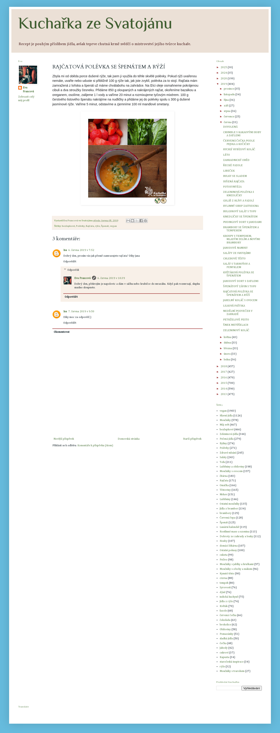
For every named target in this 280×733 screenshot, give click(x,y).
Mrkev (223, 494)
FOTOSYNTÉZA (232, 187)
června (228, 122)
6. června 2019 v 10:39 (111, 278)
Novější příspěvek (63, 439)
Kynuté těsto (227, 573)
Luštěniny (225, 499)
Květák (224, 606)
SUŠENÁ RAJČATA (233, 181)
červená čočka (228, 615)
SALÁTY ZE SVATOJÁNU (237, 253)
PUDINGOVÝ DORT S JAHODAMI (242, 222)
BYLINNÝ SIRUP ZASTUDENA (241, 206)
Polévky (80, 226)
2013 (224, 394)
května (228, 337)
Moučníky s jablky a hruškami (237, 564)
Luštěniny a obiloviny (232, 466)
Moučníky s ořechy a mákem (236, 569)
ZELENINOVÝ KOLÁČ (236, 330)
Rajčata (90, 226)
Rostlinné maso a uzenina (234, 531)
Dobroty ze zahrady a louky (236, 536)
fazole (223, 610)
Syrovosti (225, 587)
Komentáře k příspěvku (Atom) (95, 445)
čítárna (224, 476)
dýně (222, 592)
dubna (228, 342)
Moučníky (225, 420)
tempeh (224, 583)
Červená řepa (227, 517)
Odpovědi (73, 270)
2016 (224, 377)
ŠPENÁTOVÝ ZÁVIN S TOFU (239, 286)
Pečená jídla (227, 439)
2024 (224, 73)
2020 (224, 78)
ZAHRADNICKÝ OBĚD (236, 160)
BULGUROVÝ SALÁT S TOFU (239, 211)
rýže (97, 226)
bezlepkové (68, 226)
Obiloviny (225, 629)
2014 (224, 388)
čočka (223, 643)
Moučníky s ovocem (231, 471)
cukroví (224, 652)
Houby (223, 541)
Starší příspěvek (192, 439)
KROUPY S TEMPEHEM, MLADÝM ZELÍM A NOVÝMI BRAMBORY (241, 239)
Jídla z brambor (229, 508)
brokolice (225, 624)
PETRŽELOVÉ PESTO (236, 319)
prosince (229, 89)
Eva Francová (82, 278)
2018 (224, 366)
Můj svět (224, 424)
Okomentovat (61, 332)
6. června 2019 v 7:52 (81, 250)
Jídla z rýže (226, 601)
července (229, 116)
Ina (65, 250)
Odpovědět (69, 261)
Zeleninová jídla (229, 434)
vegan (113, 226)
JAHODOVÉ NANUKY (235, 248)
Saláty (223, 457)
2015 (224, 383)
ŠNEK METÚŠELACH (235, 325)
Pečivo (223, 559)
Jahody (224, 648)
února (227, 354)
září (226, 105)
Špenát (105, 226)
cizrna (223, 578)
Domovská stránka (129, 439)
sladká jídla (226, 638)
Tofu (222, 462)
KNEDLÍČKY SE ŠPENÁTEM (240, 216)
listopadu (229, 94)
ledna (227, 359)
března (228, 348)
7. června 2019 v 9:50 (81, 311)
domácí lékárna (229, 546)
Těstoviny (225, 490)
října (226, 100)
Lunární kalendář (229, 527)
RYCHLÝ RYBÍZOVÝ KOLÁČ (239, 149)
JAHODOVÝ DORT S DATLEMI (240, 281)
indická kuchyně (229, 597)
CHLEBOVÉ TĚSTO (234, 258)
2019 (224, 84)
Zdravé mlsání (228, 453)
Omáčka (224, 485)
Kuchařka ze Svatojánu (95, 23)
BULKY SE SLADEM (235, 176)
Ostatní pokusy (228, 550)
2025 (224, 67)
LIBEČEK (229, 171)
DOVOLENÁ (230, 127)
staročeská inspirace (232, 662)
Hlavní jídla (226, 415)
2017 (224, 372)
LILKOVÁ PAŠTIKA (234, 306)
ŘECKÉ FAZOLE (233, 165)
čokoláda (225, 620)
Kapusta (224, 657)
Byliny (223, 443)
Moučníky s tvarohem (232, 671)
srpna (227, 111)
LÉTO (226, 155)
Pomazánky (226, 634)
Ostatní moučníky (229, 504)
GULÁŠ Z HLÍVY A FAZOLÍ (238, 200)
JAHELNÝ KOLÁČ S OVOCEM (240, 300)
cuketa (223, 555)
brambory (226, 513)
